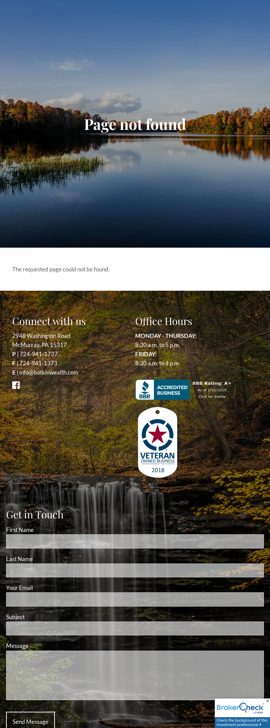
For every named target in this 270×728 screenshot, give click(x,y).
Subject (41, 616)
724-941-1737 (39, 354)
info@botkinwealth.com (48, 372)
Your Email (45, 587)
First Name (20, 529)
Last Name (19, 558)
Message (43, 645)
